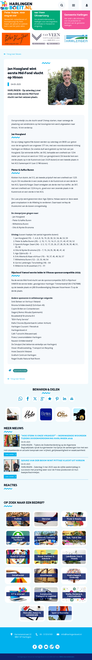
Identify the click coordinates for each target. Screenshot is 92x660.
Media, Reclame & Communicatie (74, 595)
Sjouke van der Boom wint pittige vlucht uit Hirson (53, 460)
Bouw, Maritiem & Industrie (46, 557)
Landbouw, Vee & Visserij (74, 557)
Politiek (17, 519)
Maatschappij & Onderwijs (74, 576)
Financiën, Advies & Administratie (32, 614)
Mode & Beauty (74, 519)
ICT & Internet (18, 594)
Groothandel (46, 575)
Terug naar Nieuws (14, 54)
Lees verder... (10, 454)
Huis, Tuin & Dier (74, 538)
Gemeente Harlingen (76, 15)
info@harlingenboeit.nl (71, 634)
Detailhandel (18, 575)
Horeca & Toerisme (46, 538)
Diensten (46, 519)
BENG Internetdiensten (67, 657)
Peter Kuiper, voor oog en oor (14, 14)
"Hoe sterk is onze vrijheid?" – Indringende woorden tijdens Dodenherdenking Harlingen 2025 (53, 437)
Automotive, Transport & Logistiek (46, 595)
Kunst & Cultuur (17, 556)
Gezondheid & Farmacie (18, 539)
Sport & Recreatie (60, 613)
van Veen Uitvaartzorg (41, 14)
